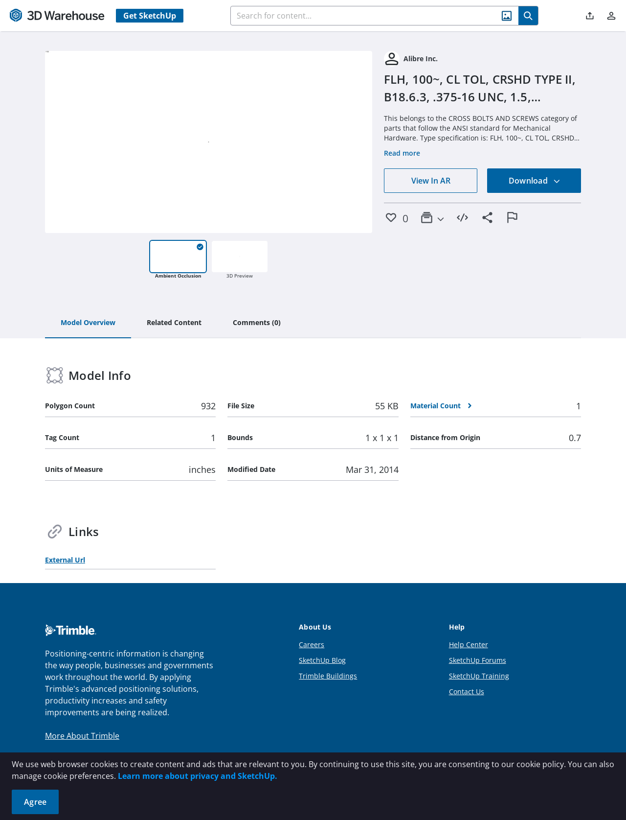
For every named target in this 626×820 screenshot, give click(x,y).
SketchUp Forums (477, 660)
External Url (65, 559)
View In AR (430, 180)
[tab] (88, 323)
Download (534, 180)
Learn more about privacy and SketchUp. (197, 776)
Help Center (468, 644)
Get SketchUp (149, 15)
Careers (311, 644)
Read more (402, 153)
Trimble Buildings (328, 675)
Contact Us (466, 691)
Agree (35, 802)
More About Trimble (82, 735)
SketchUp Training (479, 675)
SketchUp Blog (322, 660)
